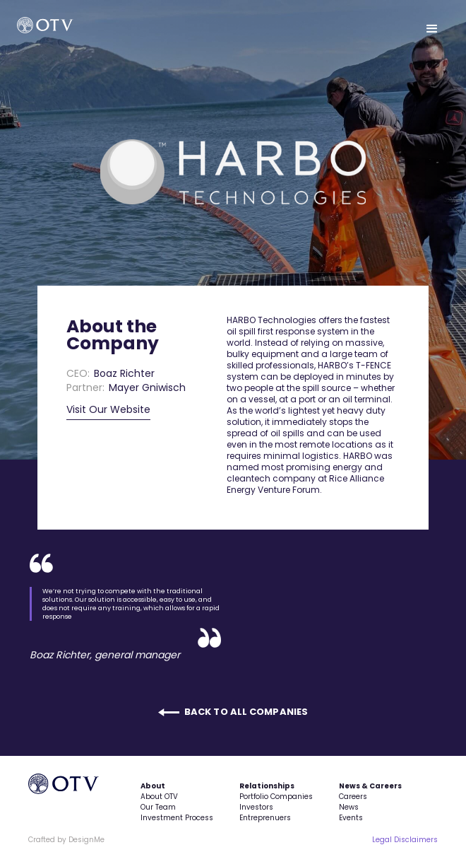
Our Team (158, 807)
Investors (256, 807)
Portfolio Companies (276, 796)
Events (351, 818)
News (349, 807)
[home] (67, 25)
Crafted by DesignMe (66, 839)
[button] (432, 29)
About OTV (159, 796)
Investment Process (177, 818)
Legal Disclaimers (405, 839)
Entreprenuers (265, 818)
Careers (353, 796)
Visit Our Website (108, 409)
